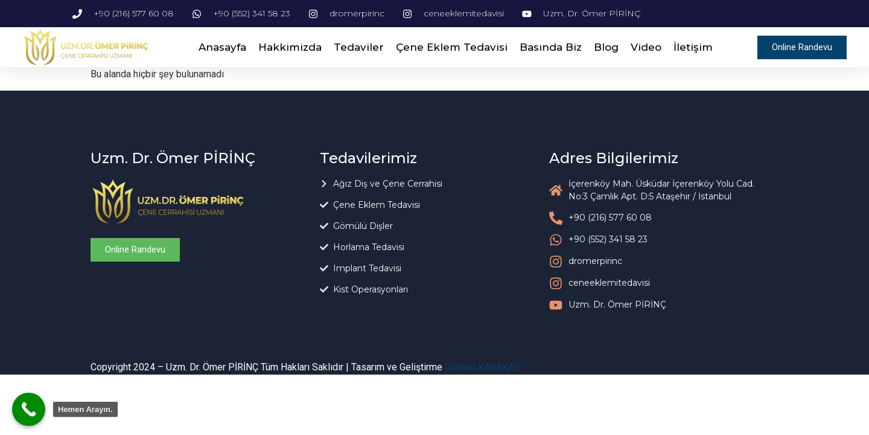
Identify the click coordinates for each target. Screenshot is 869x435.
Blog (606, 47)
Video (646, 47)
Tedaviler (359, 47)
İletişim (693, 47)
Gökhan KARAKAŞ (482, 367)
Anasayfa (222, 47)
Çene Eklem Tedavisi (452, 47)
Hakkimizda (290, 47)
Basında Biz (551, 47)
